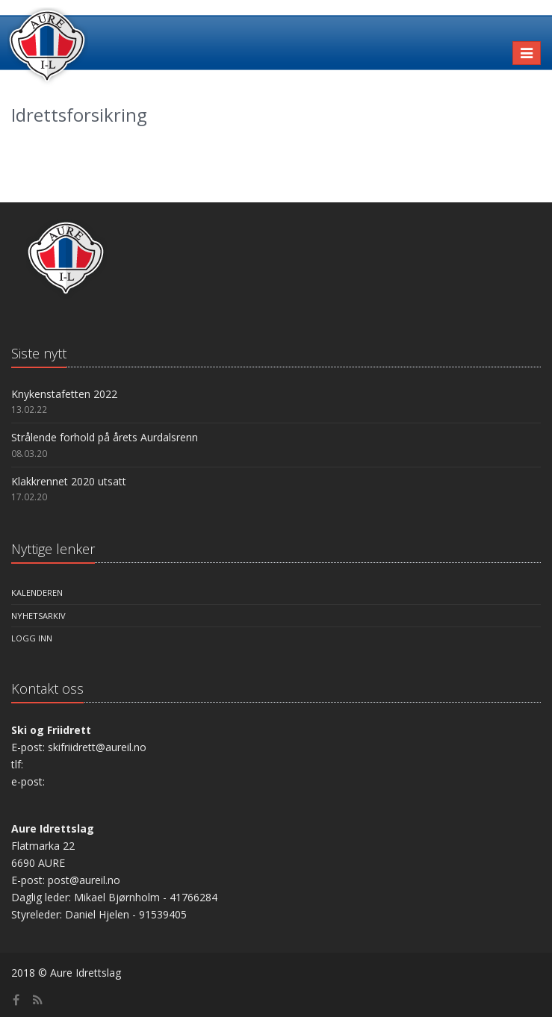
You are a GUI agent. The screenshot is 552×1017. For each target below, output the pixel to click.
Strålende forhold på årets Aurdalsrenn (104, 437)
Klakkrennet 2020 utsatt (68, 481)
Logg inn (31, 638)
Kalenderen (37, 592)
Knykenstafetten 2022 (64, 394)
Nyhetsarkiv (38, 615)
